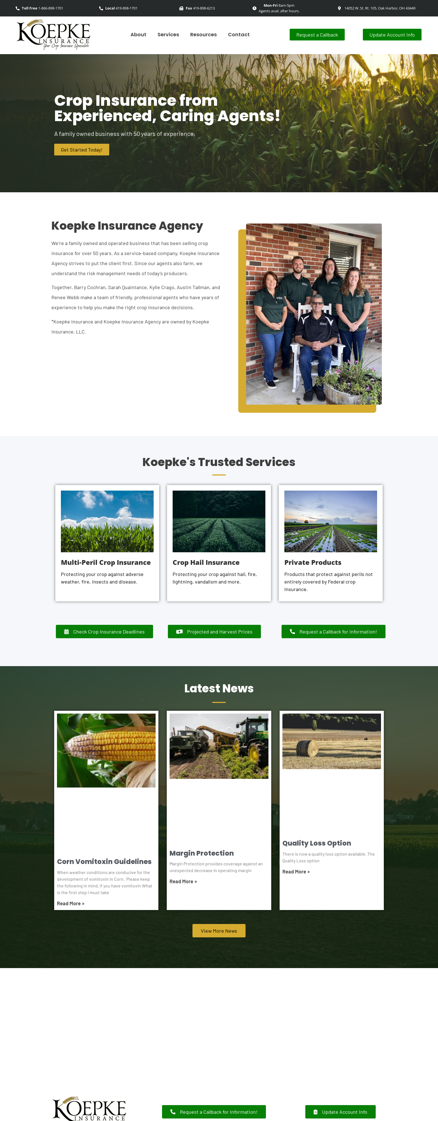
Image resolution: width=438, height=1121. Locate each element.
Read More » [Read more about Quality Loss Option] (296, 871)
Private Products (312, 562)
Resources (203, 34)
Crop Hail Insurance (206, 562)
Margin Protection (202, 853)
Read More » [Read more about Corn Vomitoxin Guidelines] (70, 903)
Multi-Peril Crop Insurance (106, 562)
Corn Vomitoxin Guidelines (104, 861)
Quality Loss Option (316, 843)
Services (168, 34)
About (138, 34)
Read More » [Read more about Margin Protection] (183, 881)
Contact (239, 34)
